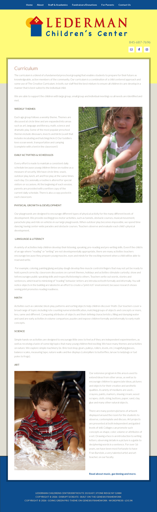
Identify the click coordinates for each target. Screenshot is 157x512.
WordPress (116, 500)
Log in (128, 500)
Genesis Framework (108, 496)
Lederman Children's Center (78, 17)
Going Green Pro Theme (63, 500)
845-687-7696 (140, 42)
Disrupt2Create (69, 496)
